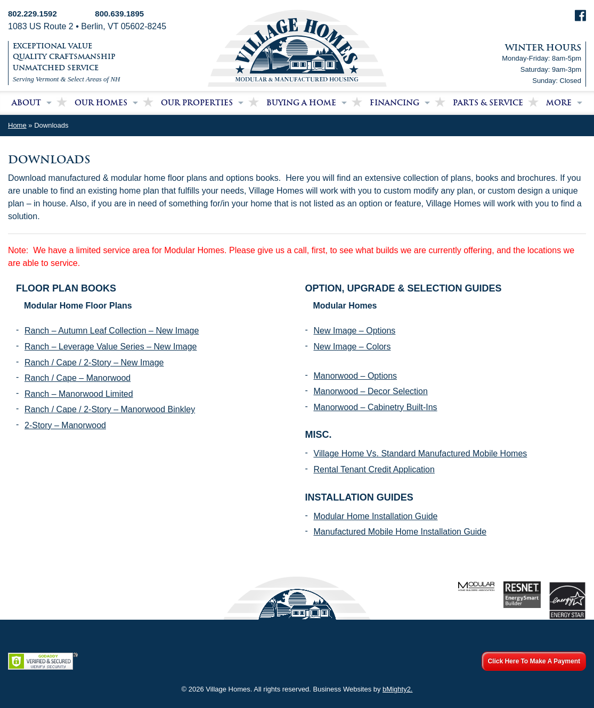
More (559, 102)
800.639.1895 (119, 13)
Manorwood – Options (355, 375)
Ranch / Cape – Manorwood (78, 377)
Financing (394, 102)
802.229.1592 (32, 13)
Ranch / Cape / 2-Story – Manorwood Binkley (110, 409)
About (26, 102)
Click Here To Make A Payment (533, 661)
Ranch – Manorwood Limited (79, 393)
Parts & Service (488, 102)
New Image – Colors (352, 346)
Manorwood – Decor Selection (371, 391)
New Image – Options (355, 330)
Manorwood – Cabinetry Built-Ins (375, 407)
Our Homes (101, 102)
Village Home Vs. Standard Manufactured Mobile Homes (420, 453)
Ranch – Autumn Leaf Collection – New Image (112, 330)
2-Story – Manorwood (65, 425)
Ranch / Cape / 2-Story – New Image (94, 362)
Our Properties (197, 102)
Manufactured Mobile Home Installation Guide (400, 531)
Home (17, 125)
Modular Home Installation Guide (376, 516)
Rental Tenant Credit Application (374, 469)
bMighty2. (397, 689)
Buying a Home (301, 102)
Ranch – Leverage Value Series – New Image (111, 346)
